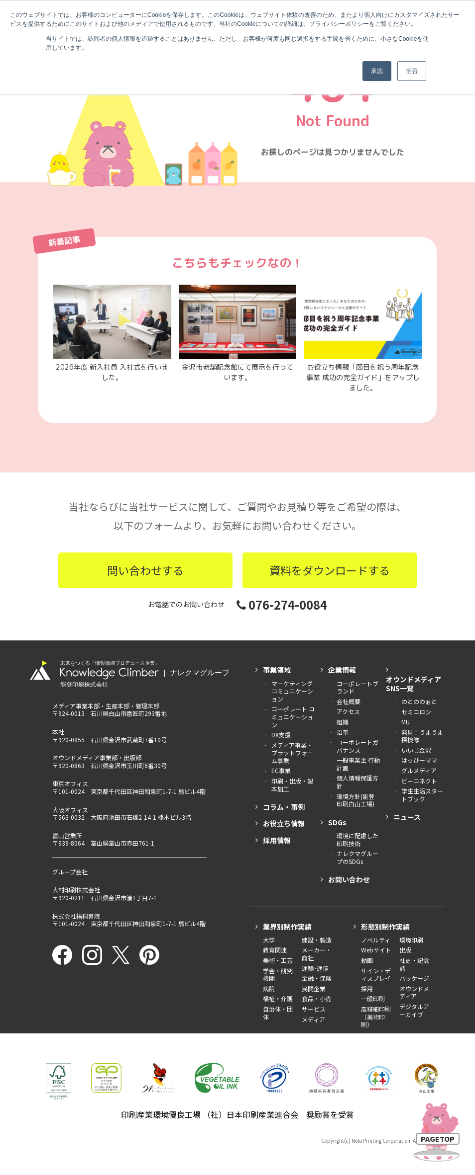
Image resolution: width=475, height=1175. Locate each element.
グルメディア (419, 770)
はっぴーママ (419, 760)
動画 (367, 960)
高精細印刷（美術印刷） (376, 1016)
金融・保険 (317, 978)
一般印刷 (373, 998)
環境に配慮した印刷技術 (357, 839)
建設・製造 (317, 940)
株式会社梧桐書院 (76, 916)
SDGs (337, 822)
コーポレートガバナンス (357, 746)
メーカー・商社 (317, 953)
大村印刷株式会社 (76, 889)
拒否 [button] (412, 71)
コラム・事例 (284, 807)
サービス (314, 1009)
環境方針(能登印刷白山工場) (355, 800)
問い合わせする (145, 570)
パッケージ (414, 978)
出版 (405, 949)
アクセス (348, 711)
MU (405, 721)
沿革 (343, 732)
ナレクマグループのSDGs (357, 857)
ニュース (407, 817)
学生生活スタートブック (422, 794)
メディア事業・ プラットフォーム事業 (292, 753)
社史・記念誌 (414, 964)
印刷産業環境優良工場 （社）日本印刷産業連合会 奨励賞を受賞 (237, 1114)
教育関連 (275, 949)
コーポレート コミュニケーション (293, 716)
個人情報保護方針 (357, 782)
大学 (269, 940)
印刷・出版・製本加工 (292, 785)
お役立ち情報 (284, 823)
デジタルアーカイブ (414, 1010)
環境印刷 (411, 940)
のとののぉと (419, 701)
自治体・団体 (278, 1013)
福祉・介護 (278, 998)
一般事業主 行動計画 (358, 764)
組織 (343, 721)
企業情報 (342, 670)
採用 (367, 988)
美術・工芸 (278, 960)
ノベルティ (375, 940)
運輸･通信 (315, 968)
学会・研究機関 (278, 974)
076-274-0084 (282, 604)
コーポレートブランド (357, 687)
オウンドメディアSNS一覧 (413, 683)
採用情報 (277, 840)
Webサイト (376, 949)
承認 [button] (377, 71)
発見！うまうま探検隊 (422, 736)
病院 (269, 988)
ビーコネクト (419, 781)
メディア (313, 1019)
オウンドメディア (414, 992)
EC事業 (281, 770)
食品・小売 (317, 998)
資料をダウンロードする (329, 570)
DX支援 (281, 734)
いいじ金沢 (416, 750)
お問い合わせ (349, 879)
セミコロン (416, 711)
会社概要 (348, 701)
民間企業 (314, 988)
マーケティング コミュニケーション (292, 691)
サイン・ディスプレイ (376, 974)
